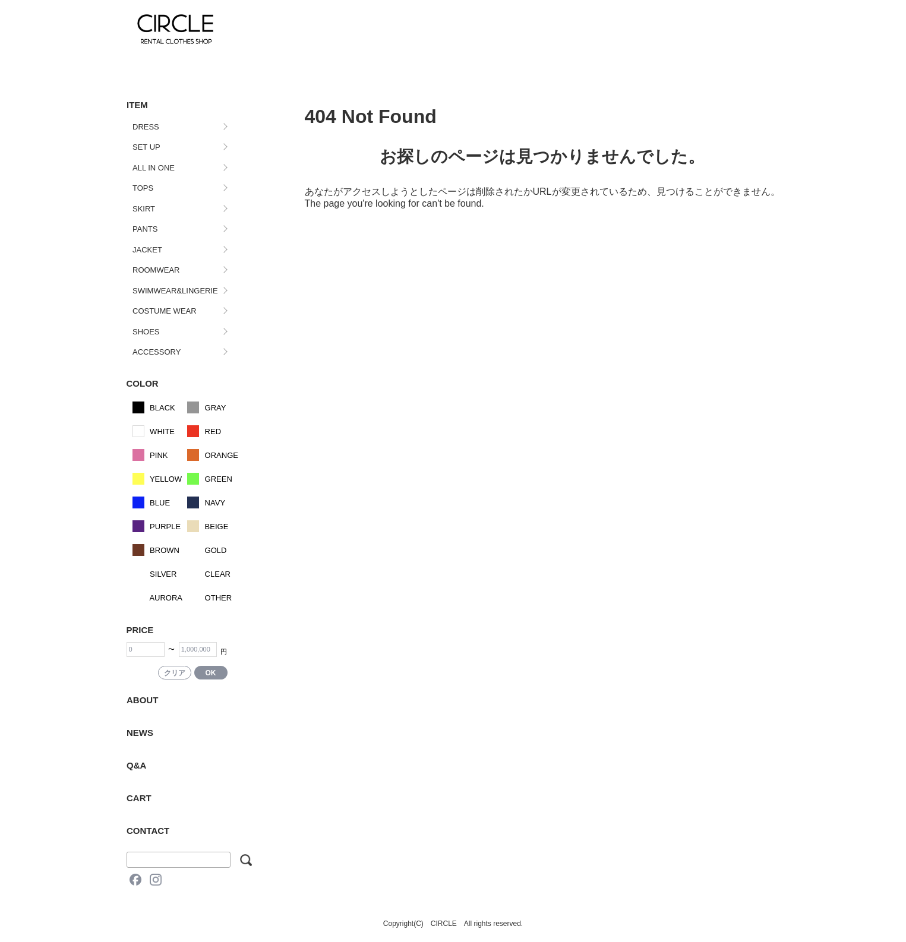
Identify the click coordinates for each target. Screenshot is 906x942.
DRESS (145, 126)
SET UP (146, 147)
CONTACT (148, 831)
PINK (150, 455)
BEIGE (207, 526)
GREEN (209, 479)
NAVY (206, 502)
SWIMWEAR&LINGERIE (175, 290)
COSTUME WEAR (164, 310)
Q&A (136, 765)
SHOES (146, 331)
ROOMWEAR (155, 269)
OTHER (209, 597)
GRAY (206, 407)
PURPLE (156, 526)
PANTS (144, 229)
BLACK (153, 407)
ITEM (137, 105)
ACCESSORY (156, 351)
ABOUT (142, 700)
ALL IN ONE (153, 167)
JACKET (147, 249)
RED (204, 431)
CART (139, 798)
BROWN (155, 550)
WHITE (153, 431)
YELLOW (157, 479)
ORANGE (212, 455)
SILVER (154, 574)
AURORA (157, 597)
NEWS (140, 733)
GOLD (206, 550)
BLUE (151, 502)
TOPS (142, 188)
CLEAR (209, 574)
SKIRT (143, 208)
